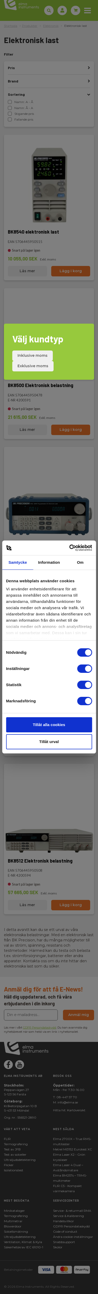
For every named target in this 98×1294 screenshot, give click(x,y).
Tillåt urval (49, 741)
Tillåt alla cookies (49, 724)
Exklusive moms (33, 366)
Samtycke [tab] (17, 562)
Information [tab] (49, 562)
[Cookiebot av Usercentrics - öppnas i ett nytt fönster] (70, 547)
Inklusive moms (33, 355)
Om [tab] (80, 562)
